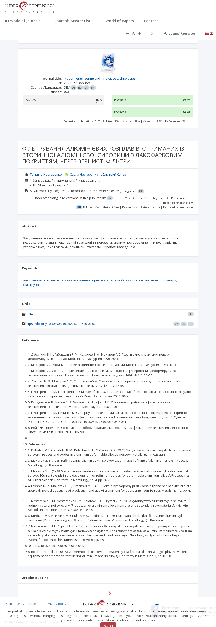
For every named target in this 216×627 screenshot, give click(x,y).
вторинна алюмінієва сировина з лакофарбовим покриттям (103, 280)
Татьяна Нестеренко (46, 174)
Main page (12, 604)
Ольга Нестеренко (84, 174)
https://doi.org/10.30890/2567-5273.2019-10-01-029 (61, 324)
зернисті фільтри (163, 280)
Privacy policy (57, 604)
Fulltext (30, 314)
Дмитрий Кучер (114, 174)
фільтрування (33, 284)
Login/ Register (179, 33)
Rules (33, 604)
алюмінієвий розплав (39, 280)
